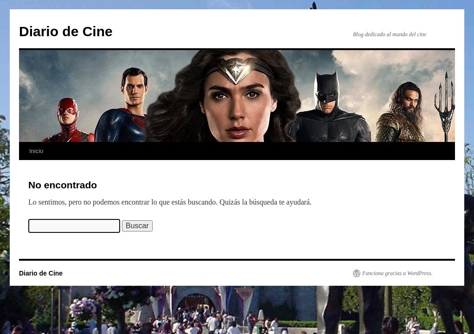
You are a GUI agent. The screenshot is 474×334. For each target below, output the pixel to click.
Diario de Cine (66, 31)
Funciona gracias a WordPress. (397, 273)
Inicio (36, 151)
